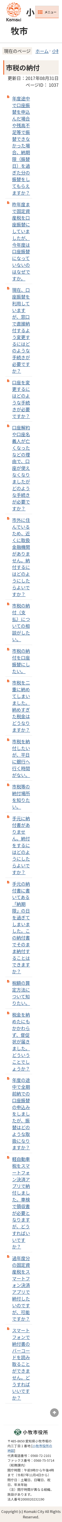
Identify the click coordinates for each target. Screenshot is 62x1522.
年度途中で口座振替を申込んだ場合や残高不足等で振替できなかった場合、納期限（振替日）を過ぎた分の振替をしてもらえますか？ (21, 145)
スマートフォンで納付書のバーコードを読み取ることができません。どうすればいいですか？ (21, 1364)
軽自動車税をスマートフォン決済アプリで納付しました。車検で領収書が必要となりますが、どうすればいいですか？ (21, 1203)
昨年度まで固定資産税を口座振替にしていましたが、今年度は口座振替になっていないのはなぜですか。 (21, 241)
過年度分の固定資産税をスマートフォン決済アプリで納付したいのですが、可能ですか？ (21, 1288)
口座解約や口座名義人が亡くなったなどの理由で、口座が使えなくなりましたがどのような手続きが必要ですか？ (21, 468)
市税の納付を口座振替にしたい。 (21, 660)
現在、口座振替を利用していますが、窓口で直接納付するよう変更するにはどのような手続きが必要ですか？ (21, 330)
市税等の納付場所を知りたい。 (21, 796)
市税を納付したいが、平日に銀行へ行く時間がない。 (21, 758)
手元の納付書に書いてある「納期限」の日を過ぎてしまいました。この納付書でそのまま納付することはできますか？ (21, 927)
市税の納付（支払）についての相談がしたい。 (21, 622)
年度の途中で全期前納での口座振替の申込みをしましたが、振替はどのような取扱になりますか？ (21, 1114)
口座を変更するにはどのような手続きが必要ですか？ (21, 399)
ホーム (42, 51)
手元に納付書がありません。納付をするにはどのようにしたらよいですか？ (21, 845)
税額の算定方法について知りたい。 (21, 992)
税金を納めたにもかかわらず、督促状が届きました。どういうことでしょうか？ (21, 1041)
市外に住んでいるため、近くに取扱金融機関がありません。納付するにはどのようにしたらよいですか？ (21, 557)
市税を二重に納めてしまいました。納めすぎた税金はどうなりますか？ (21, 706)
